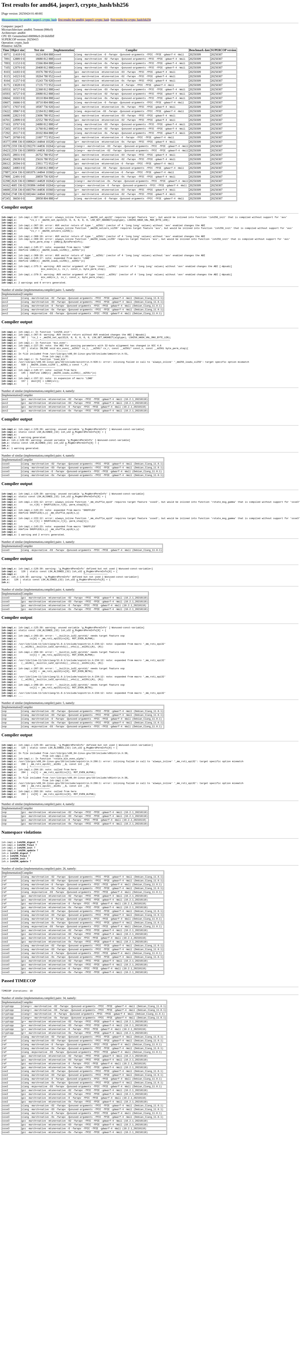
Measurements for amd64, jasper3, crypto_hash (29, 19)
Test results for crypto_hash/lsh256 (130, 19)
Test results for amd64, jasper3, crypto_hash (83, 19)
